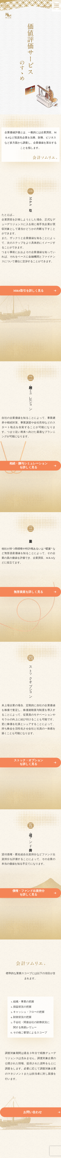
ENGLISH (45, 7)
